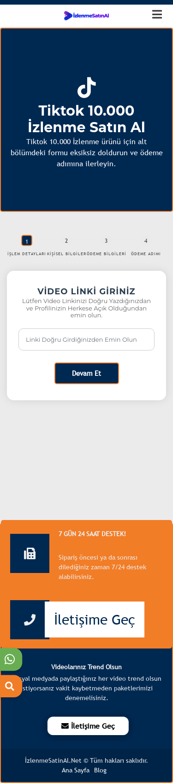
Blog (100, 770)
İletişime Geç (94, 619)
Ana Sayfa (75, 770)
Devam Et (86, 373)
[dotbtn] (161, 10)
